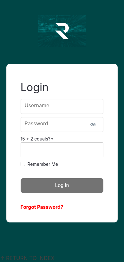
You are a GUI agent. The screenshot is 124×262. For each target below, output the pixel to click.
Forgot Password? (42, 207)
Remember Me (43, 164)
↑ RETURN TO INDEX (27, 258)
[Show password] (93, 124)
